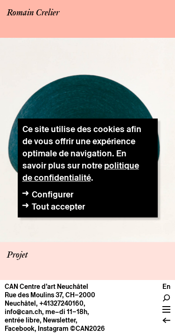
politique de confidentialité (80, 171)
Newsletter (59, 320)
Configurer (52, 194)
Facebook (20, 328)
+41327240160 (61, 303)
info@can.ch (23, 311)
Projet (17, 255)
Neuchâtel (20, 303)
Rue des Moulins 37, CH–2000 (50, 295)
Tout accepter (58, 206)
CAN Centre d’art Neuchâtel (46, 286)
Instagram (53, 328)
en (166, 286)
